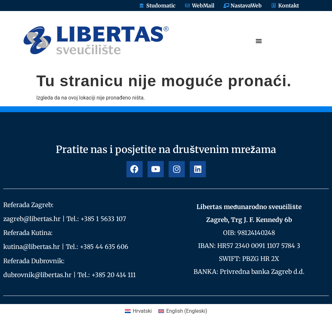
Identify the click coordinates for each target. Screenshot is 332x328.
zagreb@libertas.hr (32, 219)
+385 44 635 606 (104, 247)
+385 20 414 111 (113, 275)
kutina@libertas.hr (31, 247)
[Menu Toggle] (258, 41)
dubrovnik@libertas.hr (37, 275)
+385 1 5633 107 (103, 219)
